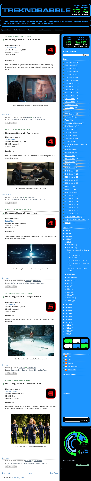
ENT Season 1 (70, 92)
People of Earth (34, 463)
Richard (70, 363)
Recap (67, 120)
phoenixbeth (72, 370)
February (70, 298)
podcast (67, 223)
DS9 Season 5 (70, 74)
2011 (67, 328)
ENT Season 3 (70, 99)
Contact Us (59, 30)
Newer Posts (6, 473)
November (71, 248)
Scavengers (10, 139)
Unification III (41, 119)
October (70, 274)
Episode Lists (6, 30)
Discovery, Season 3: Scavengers (21, 133)
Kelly (69, 356)
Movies (67, 111)
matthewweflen (73, 366)
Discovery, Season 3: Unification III (22, 40)
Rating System (19, 30)
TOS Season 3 (70, 183)
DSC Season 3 (23, 119)
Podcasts (31, 30)
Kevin (69, 360)
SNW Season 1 (70, 126)
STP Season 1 (70, 132)
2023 (67, 233)
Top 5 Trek (68, 186)
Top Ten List (69, 189)
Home (30, 473)
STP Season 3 (70, 138)
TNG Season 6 (70, 171)
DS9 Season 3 (70, 68)
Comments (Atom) (17, 478)
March (69, 295)
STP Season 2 (70, 135)
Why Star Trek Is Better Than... (75, 220)
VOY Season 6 (70, 210)
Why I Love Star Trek (72, 217)
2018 (67, 307)
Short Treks (69, 141)
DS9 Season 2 (70, 65)
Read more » (6, 114)
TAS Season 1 (70, 149)
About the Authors (44, 30)
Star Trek (32, 119)
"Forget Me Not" (11, 304)
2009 (67, 334)
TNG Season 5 (70, 168)
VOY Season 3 (70, 201)
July (69, 283)
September (71, 277)
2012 (67, 325)
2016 (67, 313)
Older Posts (54, 473)
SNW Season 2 (70, 129)
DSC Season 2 (70, 86)
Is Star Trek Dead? (71, 105)
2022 (67, 236)
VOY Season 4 (70, 204)
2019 (67, 304)
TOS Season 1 (70, 177)
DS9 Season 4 (70, 71)
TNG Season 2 (70, 159)
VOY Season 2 (70, 198)
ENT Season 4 (70, 102)
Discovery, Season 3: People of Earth (23, 383)
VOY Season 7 (70, 214)
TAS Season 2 (70, 153)
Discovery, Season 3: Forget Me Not (23, 296)
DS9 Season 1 (70, 62)
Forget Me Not (34, 370)
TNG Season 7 (70, 174)
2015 (67, 316)
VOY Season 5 (70, 207)
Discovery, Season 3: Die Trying (21, 213)
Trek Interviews (70, 192)
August (70, 280)
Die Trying (14, 283)
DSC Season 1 (70, 83)
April (69, 292)
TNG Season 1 (70, 156)
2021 (67, 239)
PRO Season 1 (70, 114)
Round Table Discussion (73, 123)
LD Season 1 (69, 108)
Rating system (70, 117)
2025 (67, 230)
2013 (67, 322)
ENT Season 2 (70, 96)
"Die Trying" (9, 221)
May (69, 289)
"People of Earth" (11, 391)
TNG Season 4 (70, 165)
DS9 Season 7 (70, 80)
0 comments (37, 117)
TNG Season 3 (70, 162)
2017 (67, 310)
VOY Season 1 (70, 195)
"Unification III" (10, 47)
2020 (67, 242)
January (70, 301)
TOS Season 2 (70, 180)
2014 (67, 319)
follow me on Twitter (82, 465)
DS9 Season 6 (70, 77)
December (71, 245)
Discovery (14, 119)
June (69, 286)
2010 (67, 331)
